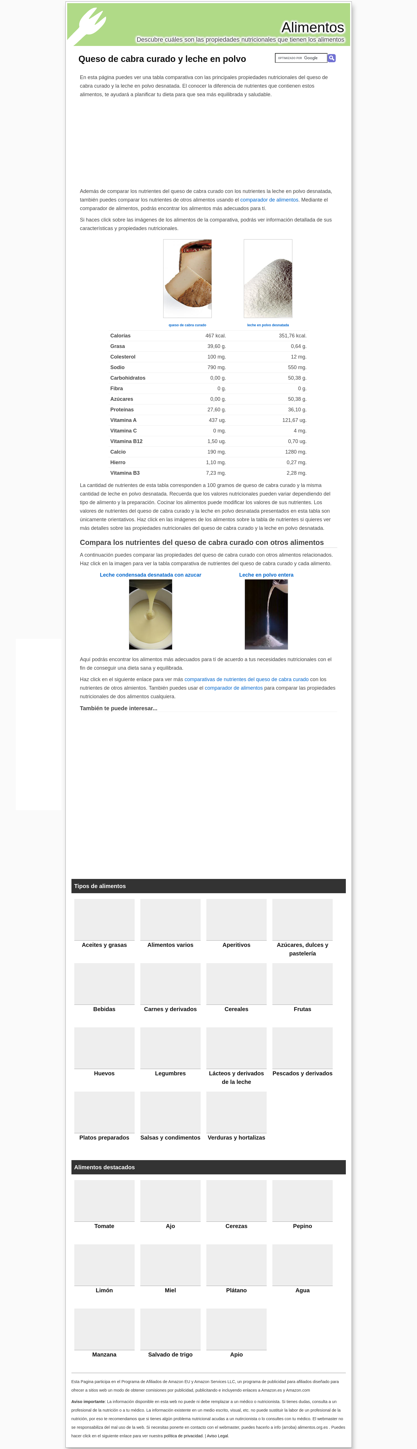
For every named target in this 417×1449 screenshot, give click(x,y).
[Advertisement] (209, 142)
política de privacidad (183, 1436)
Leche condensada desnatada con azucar (150, 575)
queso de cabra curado (187, 325)
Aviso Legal (217, 1436)
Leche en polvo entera (266, 575)
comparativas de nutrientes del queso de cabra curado (247, 679)
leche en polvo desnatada (268, 325)
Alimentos (313, 27)
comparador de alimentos (269, 200)
